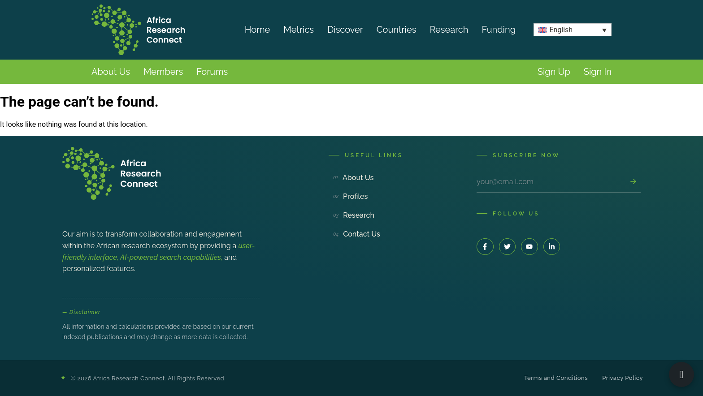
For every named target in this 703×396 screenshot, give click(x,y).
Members (163, 71)
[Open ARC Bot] (681, 374)
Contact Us (356, 234)
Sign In (598, 71)
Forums (212, 71)
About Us (110, 71)
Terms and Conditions (556, 377)
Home (257, 29)
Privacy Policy (622, 377)
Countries (397, 29)
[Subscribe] (633, 181)
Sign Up (554, 71)
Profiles (350, 196)
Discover (345, 29)
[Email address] (551, 181)
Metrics (298, 29)
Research (449, 29)
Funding (499, 29)
